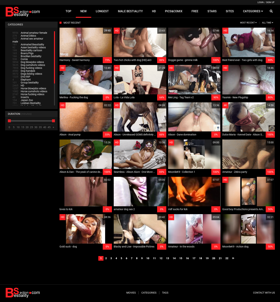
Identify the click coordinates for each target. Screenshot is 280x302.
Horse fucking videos (28, 94)
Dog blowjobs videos (28, 62)
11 (154, 258)
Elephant (21, 79)
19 (207, 258)
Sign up (270, 2)
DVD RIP (21, 76)
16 (187, 258)
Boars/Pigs (23, 53)
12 (161, 258)
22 (226, 258)
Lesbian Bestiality (26, 103)
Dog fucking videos (27, 67)
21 (220, 258)
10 (147, 258)
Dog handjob (23, 70)
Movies (131, 292)
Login (260, 2)
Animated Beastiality (28, 44)
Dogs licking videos (27, 73)
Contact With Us (264, 292)
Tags (165, 292)
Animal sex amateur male (27, 40)
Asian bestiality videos (29, 47)
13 (167, 258)
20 (213, 258)
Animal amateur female (29, 32)
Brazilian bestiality (26, 56)
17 (193, 258)
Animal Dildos (24, 35)
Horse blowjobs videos (29, 88)
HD (18, 85)
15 (180, 258)
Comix (20, 59)
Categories (148, 292)
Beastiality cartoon (27, 50)
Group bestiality (25, 82)
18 (200, 258)
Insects (20, 97)
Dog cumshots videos (28, 65)
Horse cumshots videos (29, 91)
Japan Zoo (22, 100)
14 (174, 258)
